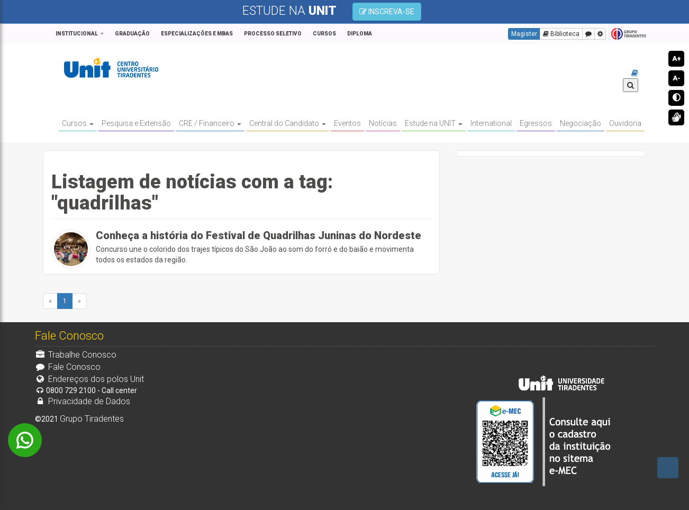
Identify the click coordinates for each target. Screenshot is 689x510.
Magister (524, 34)
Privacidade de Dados (82, 401)
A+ (676, 58)
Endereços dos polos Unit (89, 379)
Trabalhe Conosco (75, 355)
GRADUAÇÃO (132, 34)
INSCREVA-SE (386, 11)
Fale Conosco (68, 367)
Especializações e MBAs (197, 34)
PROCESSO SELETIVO (273, 34)
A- (677, 78)
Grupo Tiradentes (628, 34)
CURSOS (324, 34)
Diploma (359, 34)
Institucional (77, 34)
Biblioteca (561, 34)
